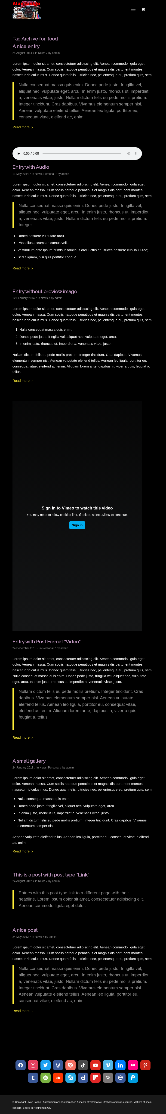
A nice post (24, 930)
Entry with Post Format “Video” (46, 642)
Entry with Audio (30, 167)
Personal (49, 174)
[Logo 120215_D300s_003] (68, 9)
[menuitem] (134, 9)
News (41, 53)
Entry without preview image (44, 291)
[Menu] (133, 9)
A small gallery (29, 761)
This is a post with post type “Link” (50, 875)
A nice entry (26, 46)
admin (56, 53)
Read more (22, 127)
